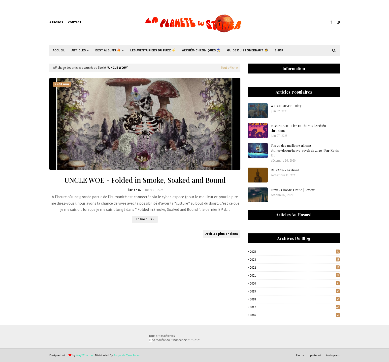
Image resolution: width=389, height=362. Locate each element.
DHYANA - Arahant (285, 170)
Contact (74, 22)
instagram (333, 355)
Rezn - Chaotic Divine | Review (293, 190)
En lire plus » (145, 219)
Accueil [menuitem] (59, 50)
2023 (295, 259)
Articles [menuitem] (78, 50)
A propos (56, 22)
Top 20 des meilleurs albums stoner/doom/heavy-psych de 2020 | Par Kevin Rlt (305, 150)
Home (300, 355)
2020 (295, 283)
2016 (295, 315)
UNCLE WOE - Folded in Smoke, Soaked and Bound (145, 179)
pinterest (315, 355)
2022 (295, 267)
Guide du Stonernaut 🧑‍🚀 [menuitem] (247, 50)
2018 (295, 299)
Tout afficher (229, 68)
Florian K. (134, 190)
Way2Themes (84, 355)
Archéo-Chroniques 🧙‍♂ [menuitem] (201, 50)
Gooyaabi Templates (126, 355)
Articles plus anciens (221, 234)
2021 (295, 275)
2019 (295, 291)
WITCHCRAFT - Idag (286, 106)
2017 (295, 307)
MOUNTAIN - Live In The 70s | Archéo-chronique (299, 128)
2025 (295, 252)
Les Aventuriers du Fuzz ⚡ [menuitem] (153, 50)
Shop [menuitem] (279, 50)
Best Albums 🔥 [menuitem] (108, 50)
